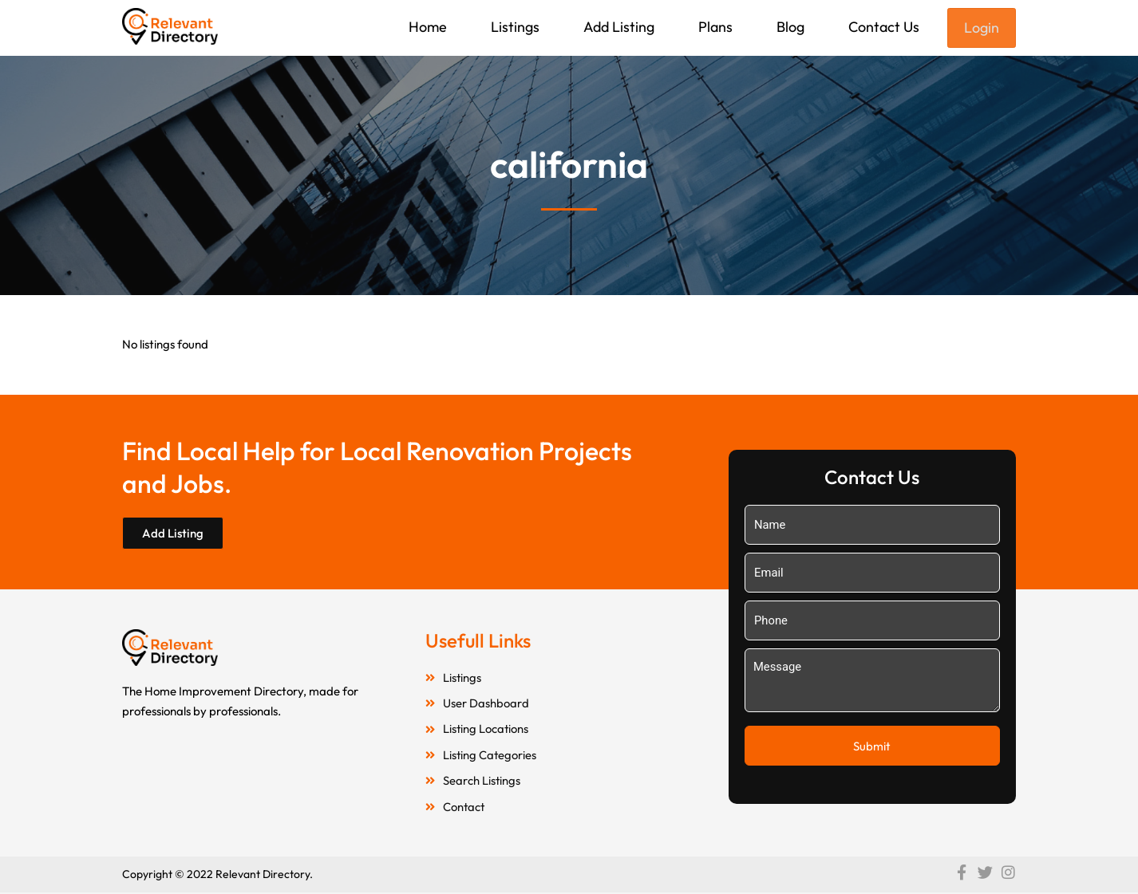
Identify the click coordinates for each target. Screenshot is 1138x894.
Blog (790, 27)
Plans (715, 27)
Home (428, 27)
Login (981, 27)
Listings (515, 27)
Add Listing (618, 27)
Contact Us (883, 27)
